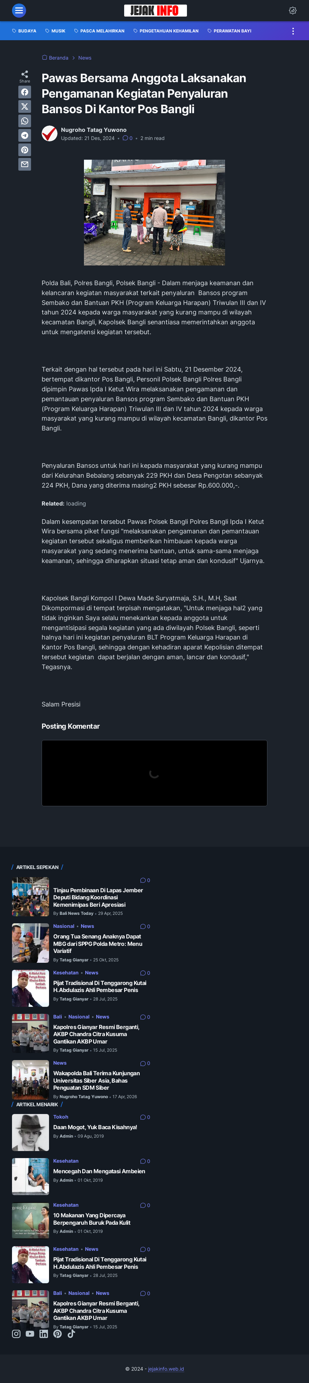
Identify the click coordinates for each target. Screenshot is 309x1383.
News (87, 926)
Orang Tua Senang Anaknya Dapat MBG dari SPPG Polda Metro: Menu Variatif (97, 943)
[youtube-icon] (30, 1334)
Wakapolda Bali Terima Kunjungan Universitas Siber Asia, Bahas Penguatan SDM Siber (96, 1080)
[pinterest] (24, 149)
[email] (24, 164)
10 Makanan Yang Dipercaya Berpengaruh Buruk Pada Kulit (91, 1219)
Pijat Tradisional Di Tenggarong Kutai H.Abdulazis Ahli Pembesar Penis (99, 986)
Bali (57, 1017)
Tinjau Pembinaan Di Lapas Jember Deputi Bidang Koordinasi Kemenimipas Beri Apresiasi (98, 897)
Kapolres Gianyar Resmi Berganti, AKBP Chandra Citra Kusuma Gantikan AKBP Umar (96, 1034)
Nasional (63, 926)
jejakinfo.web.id (166, 1369)
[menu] (19, 11)
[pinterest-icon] (57, 1334)
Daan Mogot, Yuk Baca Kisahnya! (95, 1127)
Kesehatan (66, 972)
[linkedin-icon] (44, 1334)
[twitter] (24, 106)
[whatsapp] (24, 121)
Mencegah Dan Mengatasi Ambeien (99, 1171)
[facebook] (24, 92)
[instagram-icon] (16, 1334)
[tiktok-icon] (71, 1334)
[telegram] (24, 135)
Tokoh (60, 1117)
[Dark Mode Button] (293, 10)
